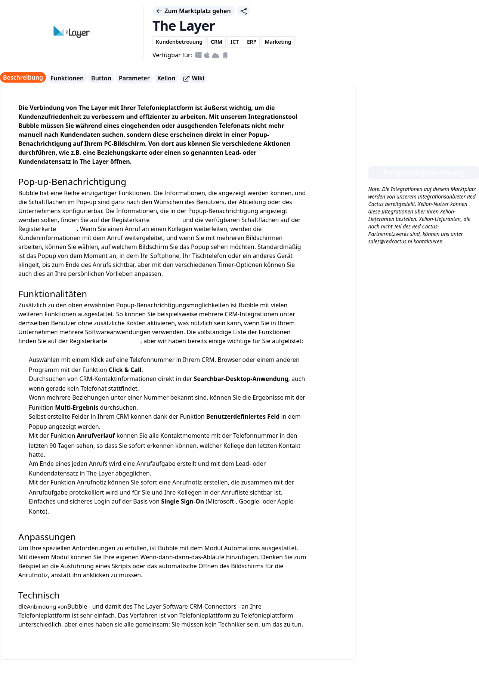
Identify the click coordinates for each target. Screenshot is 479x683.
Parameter (134, 78)
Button (101, 78)
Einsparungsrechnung (424, 172)
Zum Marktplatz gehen (193, 11)
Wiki (193, 78)
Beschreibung (23, 77)
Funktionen (67, 78)
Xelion (166, 78)
